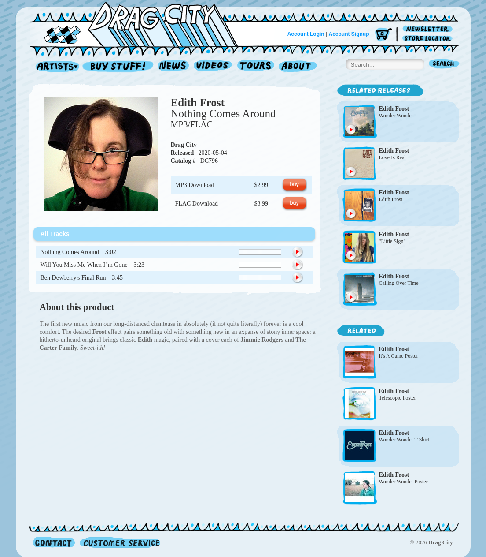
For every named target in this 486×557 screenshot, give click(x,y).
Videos (213, 67)
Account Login (305, 34)
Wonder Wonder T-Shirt (404, 440)
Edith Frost (198, 102)
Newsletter (429, 29)
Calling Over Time (399, 283)
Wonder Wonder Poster (403, 481)
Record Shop (118, 67)
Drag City (184, 145)
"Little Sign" (392, 241)
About (297, 67)
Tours (255, 67)
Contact (54, 542)
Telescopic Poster (397, 398)
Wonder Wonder (396, 115)
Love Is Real (392, 157)
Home (139, 24)
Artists (55, 67)
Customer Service (119, 542)
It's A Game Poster (398, 356)
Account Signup (349, 34)
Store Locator (429, 38)
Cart (383, 35)
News (173, 67)
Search (444, 64)
